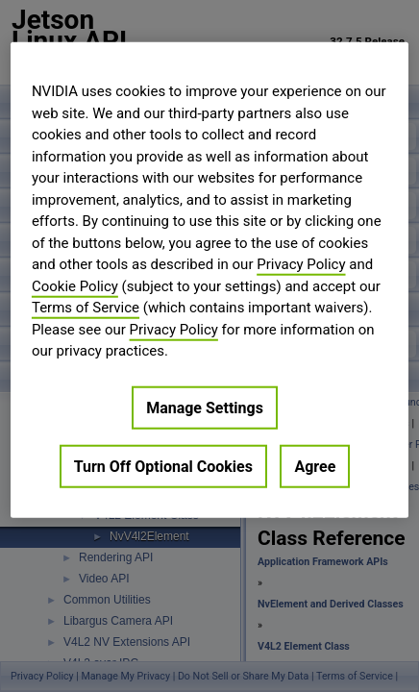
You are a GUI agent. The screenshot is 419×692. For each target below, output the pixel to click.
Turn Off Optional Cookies (163, 466)
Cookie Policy (75, 285)
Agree (314, 466)
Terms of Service (85, 307)
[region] (209, 279)
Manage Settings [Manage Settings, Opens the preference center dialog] (204, 407)
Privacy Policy (301, 264)
